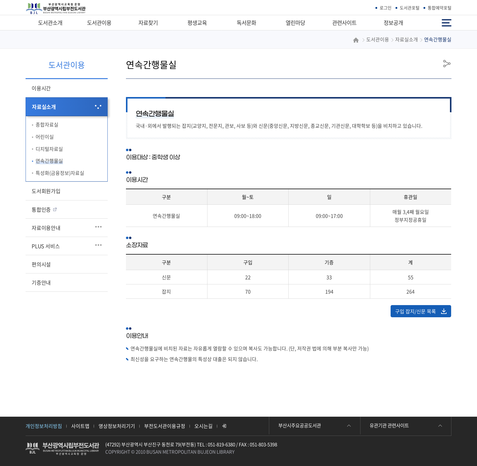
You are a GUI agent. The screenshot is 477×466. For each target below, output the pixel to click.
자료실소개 (44, 106)
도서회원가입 (46, 191)
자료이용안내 (46, 227)
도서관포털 (410, 8)
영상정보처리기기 (117, 425)
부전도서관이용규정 (164, 425)
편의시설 (41, 264)
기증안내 (41, 282)
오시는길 (203, 425)
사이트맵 (80, 425)
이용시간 (41, 88)
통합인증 (41, 209)
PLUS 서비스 (46, 246)
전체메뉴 (446, 22)
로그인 (386, 8)
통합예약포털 (439, 8)
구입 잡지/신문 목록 (421, 311)
